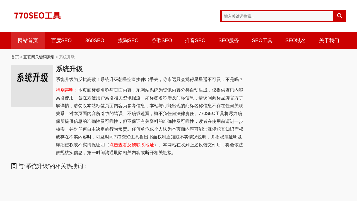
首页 (15, 57)
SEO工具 (262, 40)
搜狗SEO (128, 40)
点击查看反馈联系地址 (131, 144)
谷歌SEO (161, 40)
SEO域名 (295, 40)
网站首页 (28, 40)
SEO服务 (228, 40)
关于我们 (329, 40)
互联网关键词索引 (39, 57)
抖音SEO (195, 40)
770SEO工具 (37, 15)
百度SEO (61, 40)
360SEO (94, 40)
